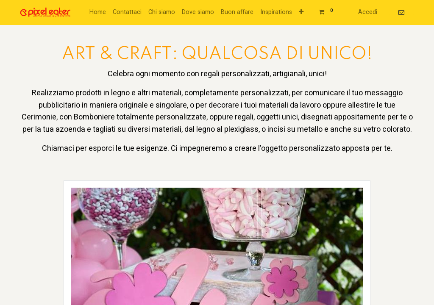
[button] (301, 12)
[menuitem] (97, 12)
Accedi (367, 12)
